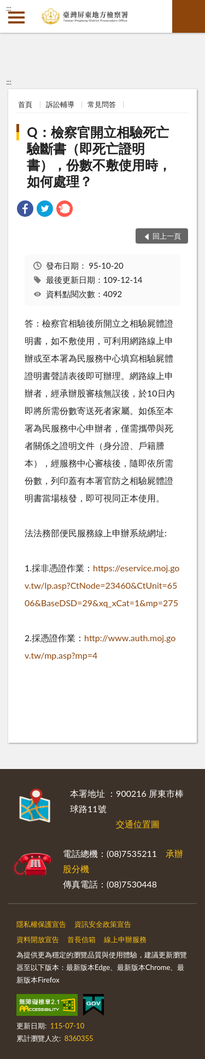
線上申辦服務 (125, 939)
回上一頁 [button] (167, 236)
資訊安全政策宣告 (102, 924)
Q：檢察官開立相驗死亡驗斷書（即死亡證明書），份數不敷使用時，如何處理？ (99, 156)
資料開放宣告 (37, 939)
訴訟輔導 (60, 104)
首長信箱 (81, 939)
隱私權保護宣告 (41, 924)
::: (8, 8)
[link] (25, 210)
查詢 (188, 16)
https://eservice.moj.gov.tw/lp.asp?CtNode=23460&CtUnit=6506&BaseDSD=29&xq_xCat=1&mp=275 (102, 585)
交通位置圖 (138, 824)
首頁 (25, 104)
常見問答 (101, 104)
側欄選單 (16, 17)
